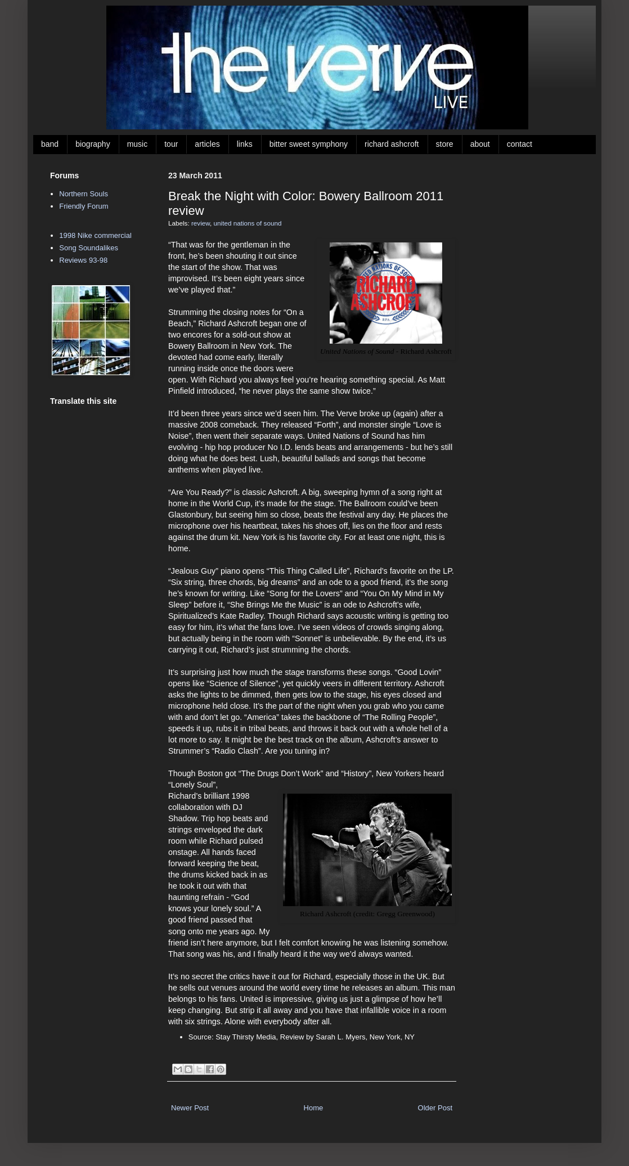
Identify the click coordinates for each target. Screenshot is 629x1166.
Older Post (435, 1108)
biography (92, 143)
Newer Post (190, 1108)
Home (314, 1108)
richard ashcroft (392, 143)
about (480, 143)
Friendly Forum (83, 206)
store (444, 143)
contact (519, 143)
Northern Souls (83, 194)
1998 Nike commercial (95, 235)
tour (171, 143)
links (245, 143)
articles (207, 143)
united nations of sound (248, 223)
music (137, 143)
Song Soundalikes (88, 248)
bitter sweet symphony (308, 143)
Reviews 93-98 (83, 260)
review (200, 223)
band (50, 143)
